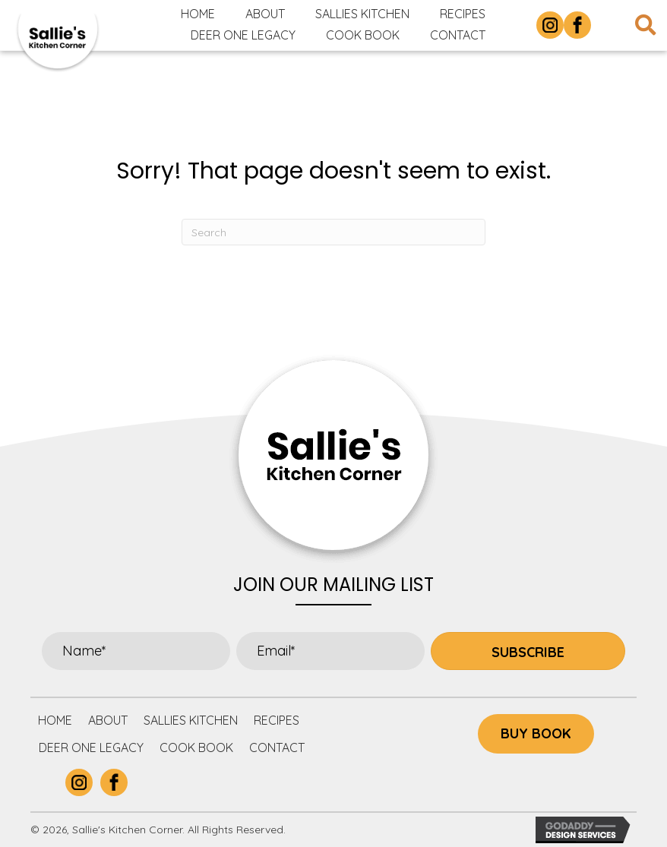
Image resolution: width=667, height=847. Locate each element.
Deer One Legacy (91, 747)
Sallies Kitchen (191, 720)
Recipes (276, 720)
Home (55, 720)
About (108, 720)
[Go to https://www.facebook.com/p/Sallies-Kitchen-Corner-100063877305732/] (577, 25)
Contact (277, 747)
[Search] (333, 232)
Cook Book (196, 747)
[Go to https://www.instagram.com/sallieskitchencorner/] (550, 25)
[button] (528, 651)
